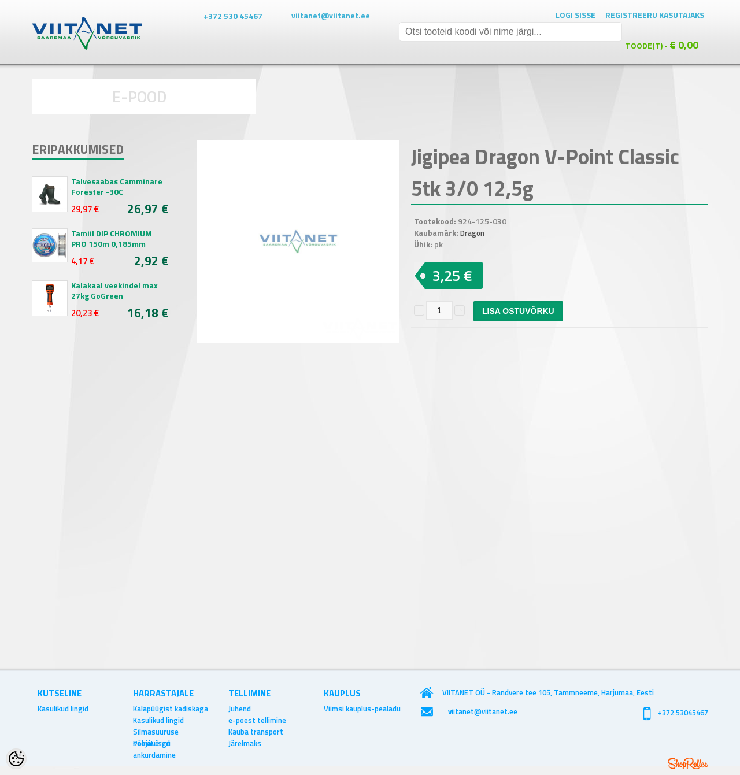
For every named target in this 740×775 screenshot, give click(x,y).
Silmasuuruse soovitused (156, 731)
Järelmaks (244, 743)
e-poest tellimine (257, 720)
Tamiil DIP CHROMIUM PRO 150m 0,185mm (111, 238)
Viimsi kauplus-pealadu (362, 708)
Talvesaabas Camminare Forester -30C (116, 186)
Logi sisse (575, 15)
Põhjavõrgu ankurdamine (154, 743)
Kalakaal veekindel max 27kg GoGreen (114, 290)
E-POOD (139, 96)
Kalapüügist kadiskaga (170, 708)
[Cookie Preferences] (16, 758)
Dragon (472, 233)
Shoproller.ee (688, 763)
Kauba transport (255, 731)
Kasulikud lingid (63, 708)
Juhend (239, 708)
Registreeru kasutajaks (654, 15)
